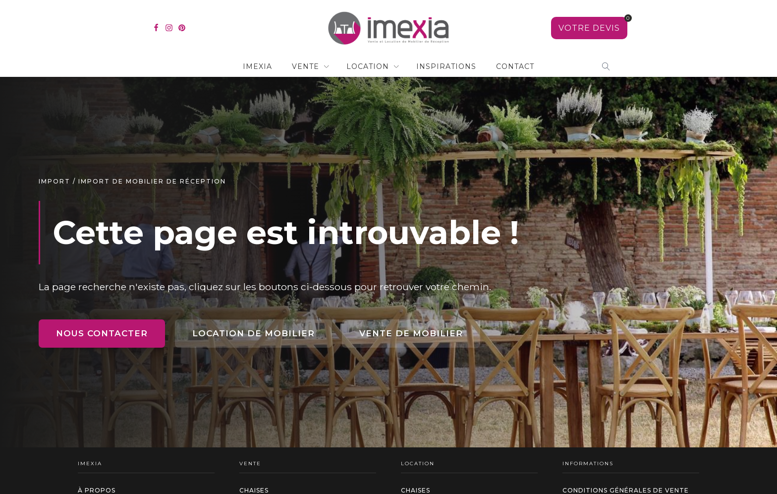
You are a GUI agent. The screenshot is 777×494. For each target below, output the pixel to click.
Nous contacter (102, 333)
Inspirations (446, 66)
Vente (305, 66)
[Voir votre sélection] (589, 28)
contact (515, 66)
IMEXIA (257, 66)
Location (367, 66)
